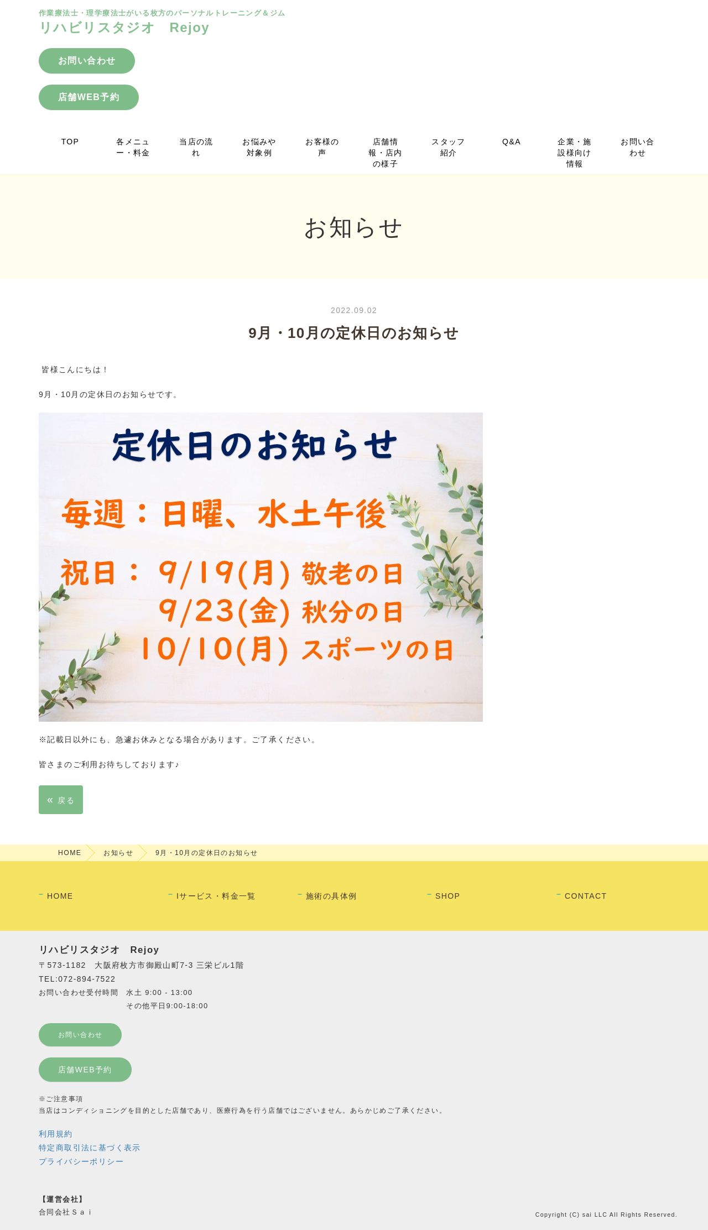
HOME (69, 853)
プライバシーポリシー (81, 1161)
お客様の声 (322, 147)
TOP (70, 141)
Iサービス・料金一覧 (216, 896)
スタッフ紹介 (448, 147)
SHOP (447, 896)
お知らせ (118, 853)
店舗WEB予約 (85, 1069)
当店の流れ (196, 147)
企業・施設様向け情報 (575, 152)
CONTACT (586, 896)
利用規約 (56, 1133)
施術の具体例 (331, 896)
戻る (61, 799)
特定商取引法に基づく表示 (90, 1147)
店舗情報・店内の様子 (385, 152)
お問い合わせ (638, 147)
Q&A (511, 141)
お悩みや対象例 (259, 147)
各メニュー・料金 (133, 147)
